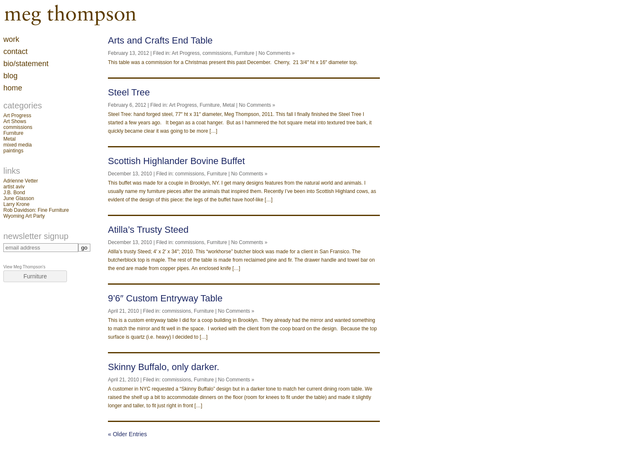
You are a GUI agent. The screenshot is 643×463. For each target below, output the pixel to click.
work (11, 39)
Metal (9, 139)
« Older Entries (127, 434)
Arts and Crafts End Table (160, 40)
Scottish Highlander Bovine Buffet (176, 161)
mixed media (17, 145)
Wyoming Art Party (24, 216)
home (12, 88)
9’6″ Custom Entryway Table (165, 298)
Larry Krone (16, 204)
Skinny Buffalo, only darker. (163, 367)
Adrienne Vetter (20, 181)
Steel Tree (129, 92)
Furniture (13, 133)
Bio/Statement (26, 63)
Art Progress (17, 115)
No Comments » (277, 53)
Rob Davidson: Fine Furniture (36, 210)
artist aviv (14, 187)
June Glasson (18, 198)
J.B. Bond (14, 192)
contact (15, 51)
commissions (17, 127)
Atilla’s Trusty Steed (148, 229)
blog (10, 76)
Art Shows (14, 121)
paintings (13, 151)
